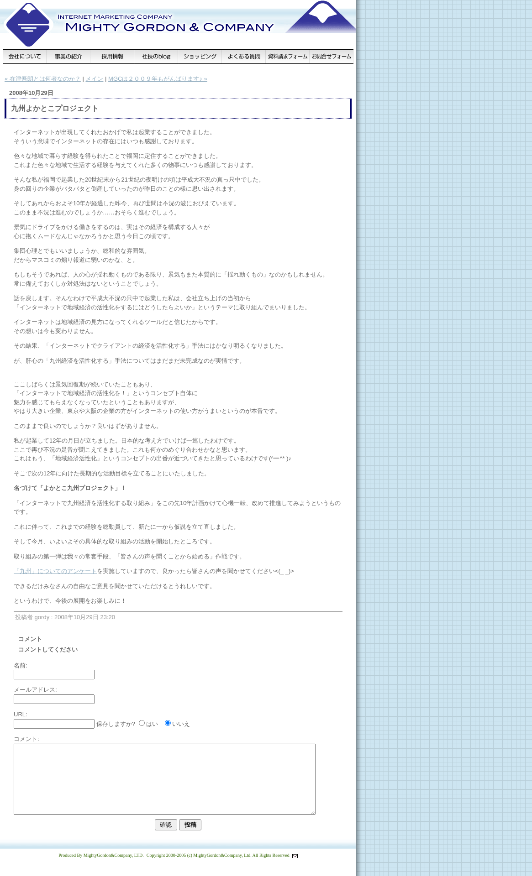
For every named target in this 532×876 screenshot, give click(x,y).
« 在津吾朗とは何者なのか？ (43, 78)
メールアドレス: (35, 689)
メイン (94, 78)
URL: (20, 714)
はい (152, 723)
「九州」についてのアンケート (55, 571)
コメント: (26, 738)
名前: (20, 665)
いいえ (181, 723)
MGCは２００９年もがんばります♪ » (157, 78)
